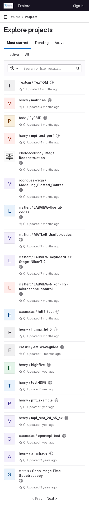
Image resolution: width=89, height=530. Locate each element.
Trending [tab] (41, 43)
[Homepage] (8, 5)
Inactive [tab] (13, 54)
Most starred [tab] (17, 43)
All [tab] (27, 54)
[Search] (51, 68)
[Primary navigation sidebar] (5, 17)
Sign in (78, 6)
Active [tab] (60, 43)
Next (52, 498)
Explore (24, 6)
